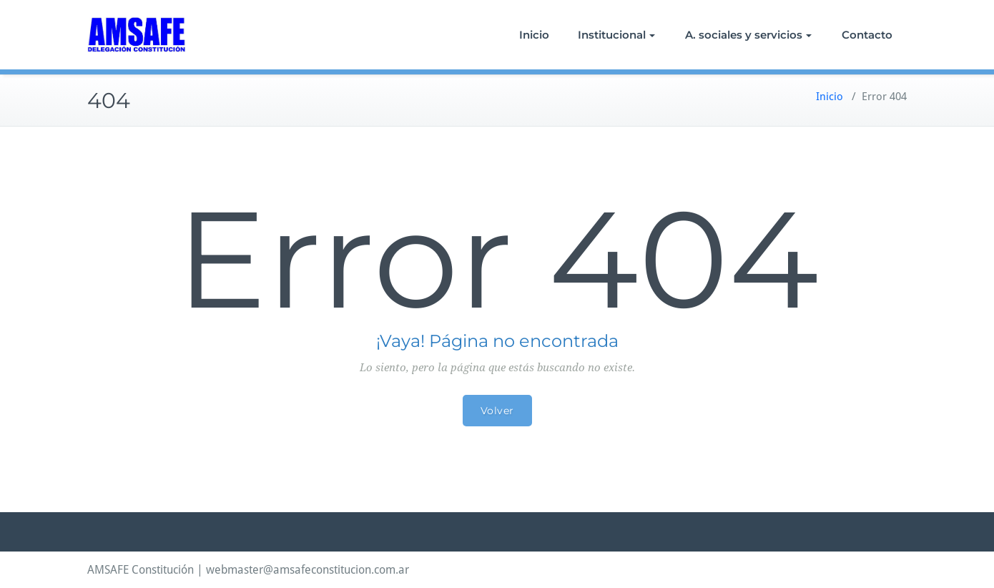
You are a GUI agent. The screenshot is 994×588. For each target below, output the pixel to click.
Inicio (534, 34)
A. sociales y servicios (748, 34)
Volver (497, 410)
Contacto (867, 34)
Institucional (616, 34)
